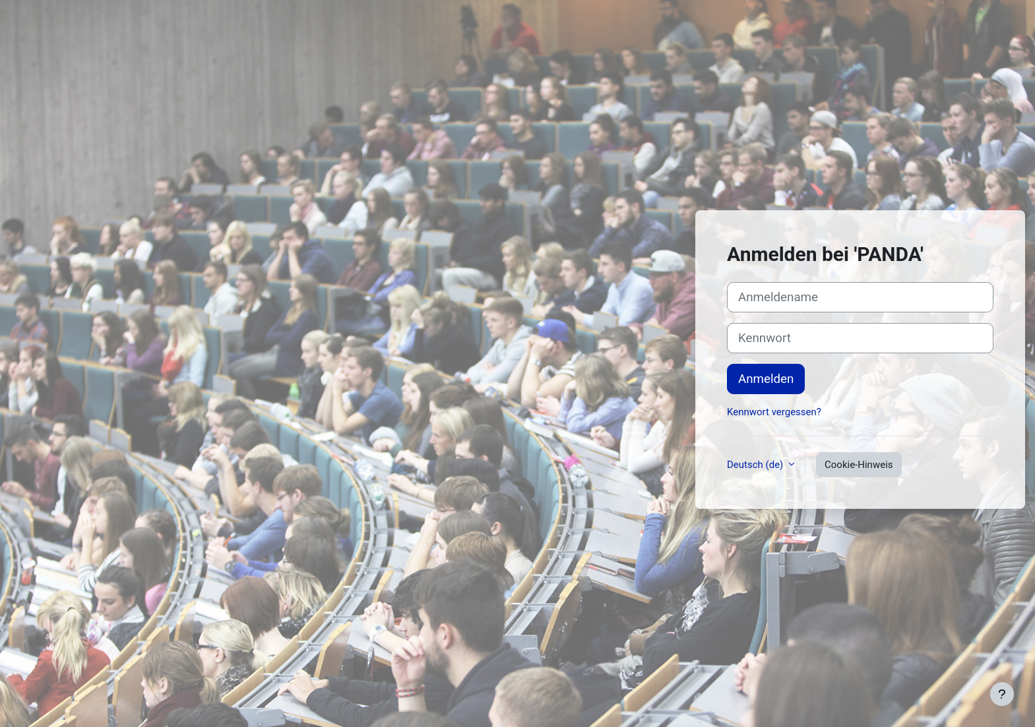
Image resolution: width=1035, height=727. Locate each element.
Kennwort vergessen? (774, 412)
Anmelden (766, 379)
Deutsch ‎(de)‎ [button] (756, 465)
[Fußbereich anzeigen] (1002, 694)
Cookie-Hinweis (859, 465)
